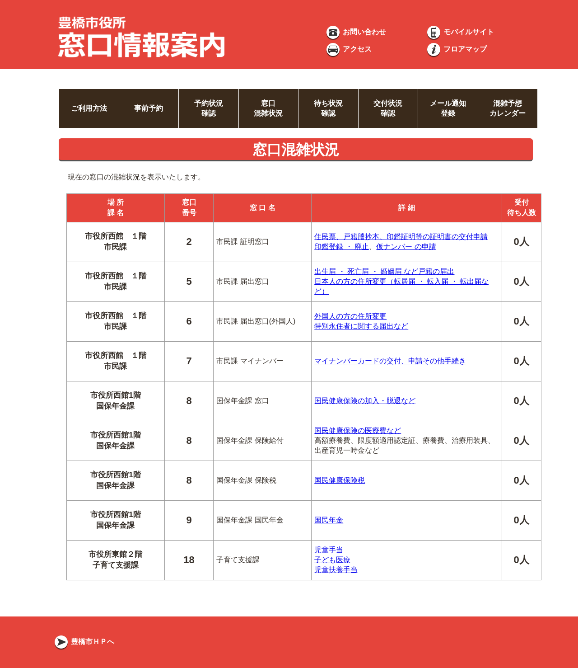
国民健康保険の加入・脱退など (364, 401)
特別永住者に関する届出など (361, 326)
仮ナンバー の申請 (406, 246)
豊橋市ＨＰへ (83, 641)
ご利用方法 (89, 108)
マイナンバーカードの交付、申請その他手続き (390, 361)
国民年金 (328, 520)
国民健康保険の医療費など (357, 430)
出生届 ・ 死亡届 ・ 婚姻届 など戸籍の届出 (384, 271)
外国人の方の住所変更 (350, 316)
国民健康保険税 (339, 480)
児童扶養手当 (336, 570)
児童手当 (328, 550)
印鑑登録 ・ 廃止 (341, 246)
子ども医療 (332, 560)
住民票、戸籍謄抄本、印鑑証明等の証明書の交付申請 (401, 236)
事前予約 (148, 108)
